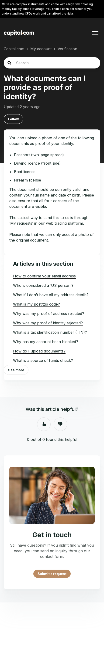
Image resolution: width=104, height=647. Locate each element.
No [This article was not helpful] (60, 424)
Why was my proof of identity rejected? (48, 323)
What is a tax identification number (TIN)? (50, 332)
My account (41, 48)
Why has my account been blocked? (45, 341)
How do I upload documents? (39, 351)
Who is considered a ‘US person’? (43, 285)
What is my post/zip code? (36, 304)
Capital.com (14, 48)
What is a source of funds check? (43, 360)
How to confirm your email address (44, 276)
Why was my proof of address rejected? (48, 313)
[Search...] (52, 62)
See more (16, 370)
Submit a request (52, 574)
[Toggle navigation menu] (95, 33)
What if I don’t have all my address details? (51, 294)
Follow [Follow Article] (13, 119)
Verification (67, 48)
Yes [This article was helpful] (44, 424)
